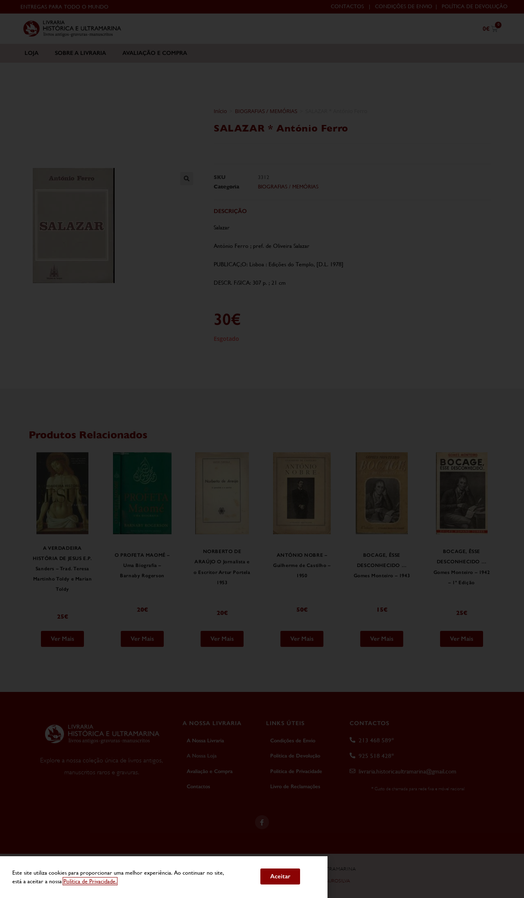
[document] (262, 449)
